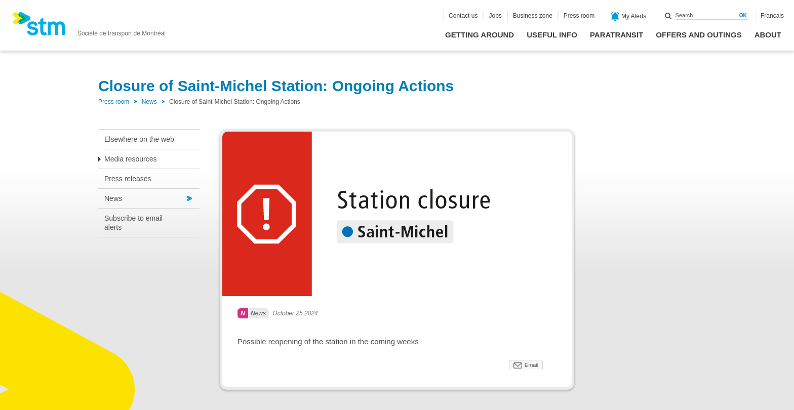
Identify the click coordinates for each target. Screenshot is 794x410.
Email (532, 365)
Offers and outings (698, 34)
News (149, 101)
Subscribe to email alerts (133, 222)
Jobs (495, 15)
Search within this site (668, 16)
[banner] (89, 27)
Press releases (127, 179)
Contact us (463, 15)
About (768, 34)
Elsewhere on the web (139, 139)
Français (772, 15)
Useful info (552, 34)
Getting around (479, 34)
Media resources (130, 159)
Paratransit (616, 34)
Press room (579, 15)
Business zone (532, 15)
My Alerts (629, 16)
